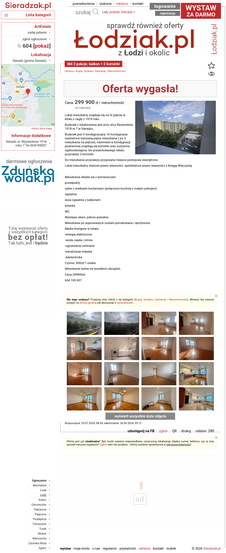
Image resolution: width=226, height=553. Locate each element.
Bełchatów (39, 485)
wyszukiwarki (125, 302)
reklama (122, 4)
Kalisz (42, 500)
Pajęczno (40, 514)
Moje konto (82, 548)
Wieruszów (39, 538)
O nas (96, 548)
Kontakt (158, 548)
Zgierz (42, 548)
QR (174, 431)
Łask (43, 490)
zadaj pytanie (37, 32)
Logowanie (165, 6)
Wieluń (42, 533)
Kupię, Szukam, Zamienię (91, 71)
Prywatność (128, 548)
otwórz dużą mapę (41, 128)
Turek (43, 528)
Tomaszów (39, 524)
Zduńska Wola (37, 543)
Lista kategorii (38, 15)
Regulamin (110, 548)
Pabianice (40, 509)
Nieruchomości (117, 71)
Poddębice (39, 519)
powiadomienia (84, 4)
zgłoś (163, 431)
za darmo (201, 11)
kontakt (138, 4)
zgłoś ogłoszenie (34, 39)
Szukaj (95, 11)
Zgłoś (103, 444)
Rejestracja (167, 13)
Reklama (144, 548)
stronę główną (88, 302)
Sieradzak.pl (212, 548)
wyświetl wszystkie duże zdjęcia (140, 416)
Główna (69, 71)
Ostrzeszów (39, 504)
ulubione (105, 4)
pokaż (42, 46)
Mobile (171, 548)
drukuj (186, 431)
